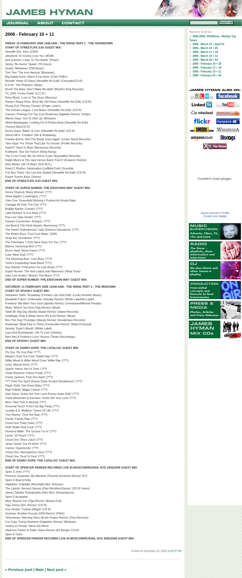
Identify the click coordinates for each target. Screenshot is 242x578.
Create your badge (215, 216)
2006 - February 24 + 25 (207, 63)
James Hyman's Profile (214, 212)
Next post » (56, 570)
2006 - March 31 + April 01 (208, 44)
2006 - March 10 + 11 (205, 55)
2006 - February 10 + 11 (207, 71)
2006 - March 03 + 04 (205, 59)
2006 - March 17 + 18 (205, 52)
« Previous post (18, 570)
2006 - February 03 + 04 (207, 75)
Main (39, 570)
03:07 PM (175, 551)
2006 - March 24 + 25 (205, 48)
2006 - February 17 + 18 (207, 67)
